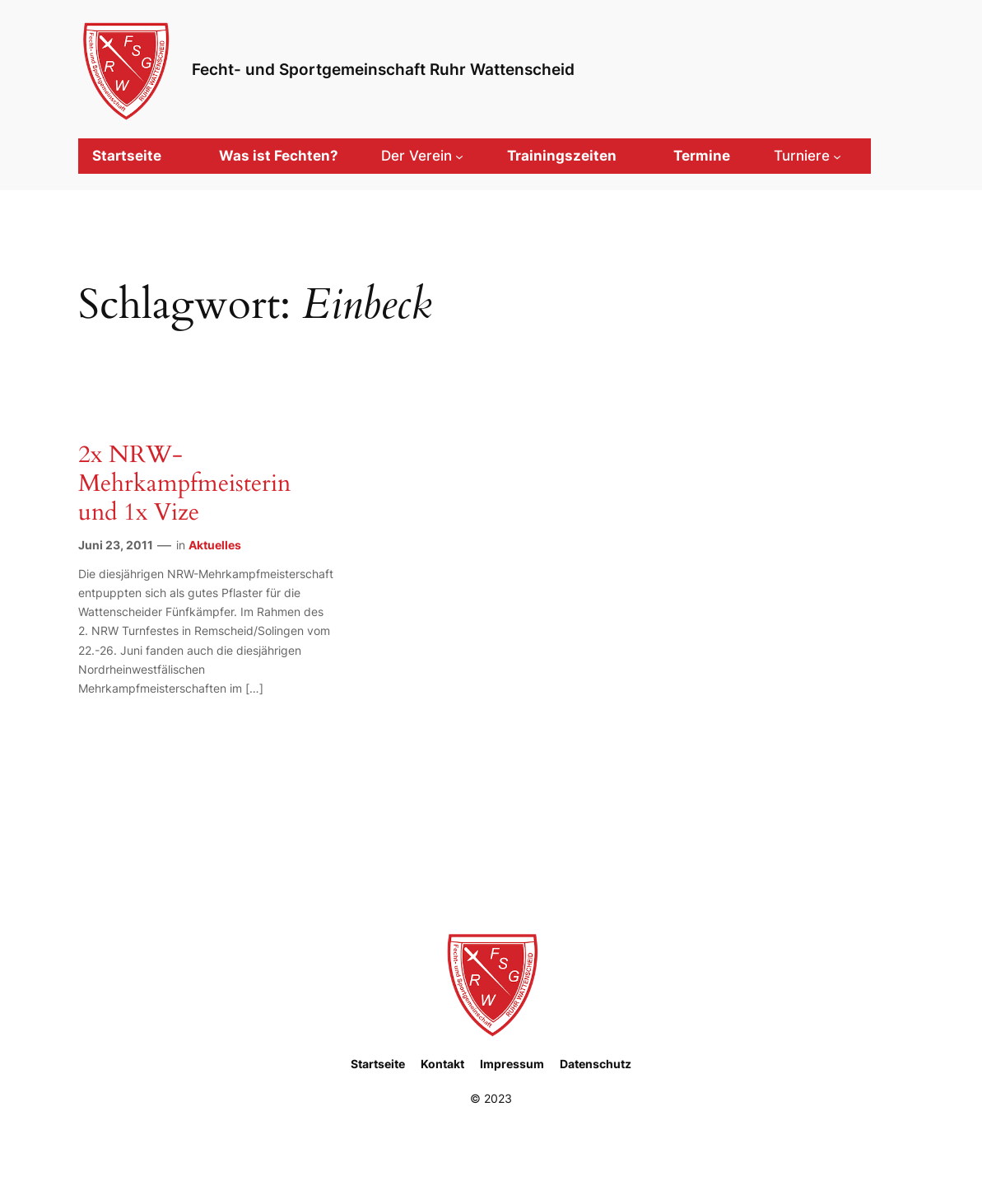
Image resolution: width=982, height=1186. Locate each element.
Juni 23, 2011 (115, 545)
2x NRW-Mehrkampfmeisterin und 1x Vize (184, 483)
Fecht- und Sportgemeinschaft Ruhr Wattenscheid (383, 69)
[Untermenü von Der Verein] (422, 155)
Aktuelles (214, 545)
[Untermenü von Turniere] (807, 155)
